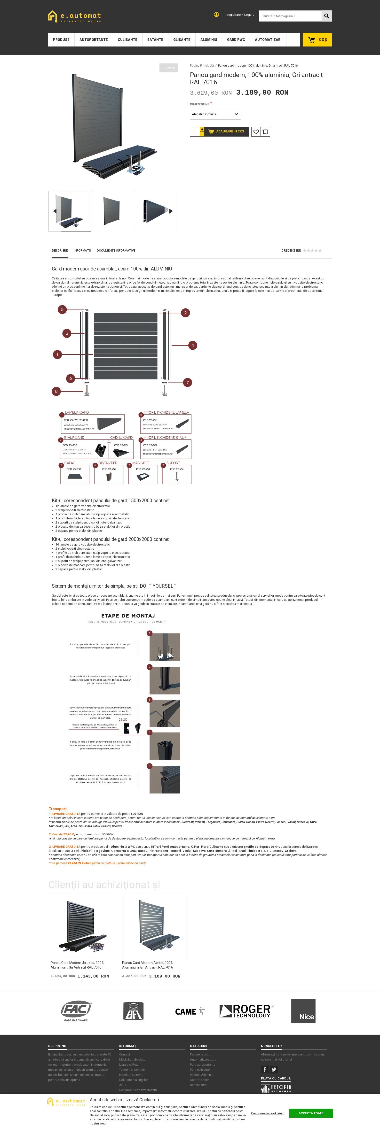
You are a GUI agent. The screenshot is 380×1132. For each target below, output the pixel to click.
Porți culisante (200, 1069)
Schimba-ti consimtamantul (138, 1090)
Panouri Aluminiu (201, 1075)
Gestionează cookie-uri (267, 1113)
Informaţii (82, 250)
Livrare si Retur (129, 1064)
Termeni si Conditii (132, 1069)
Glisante (181, 40)
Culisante (127, 40)
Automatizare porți (203, 1059)
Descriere (60, 250)
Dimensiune (199, 104)
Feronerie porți (200, 1054)
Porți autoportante (202, 1064)
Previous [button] (54, 211)
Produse (61, 40)
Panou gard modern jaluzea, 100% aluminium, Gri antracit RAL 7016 (77, 965)
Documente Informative (116, 250)
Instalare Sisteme (131, 1075)
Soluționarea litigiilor (133, 1080)
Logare (249, 14)
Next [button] (171, 211)
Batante (155, 40)
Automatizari (268, 40)
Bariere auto (198, 1085)
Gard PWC (236, 40)
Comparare (265, 132)
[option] (113, 125)
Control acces (199, 1080)
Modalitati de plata (132, 1059)
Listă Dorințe (256, 132)
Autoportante (93, 40)
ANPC (123, 1085)
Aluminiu (208, 40)
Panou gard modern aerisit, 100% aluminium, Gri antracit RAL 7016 (147, 965)
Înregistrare (233, 14)
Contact (124, 1054)
